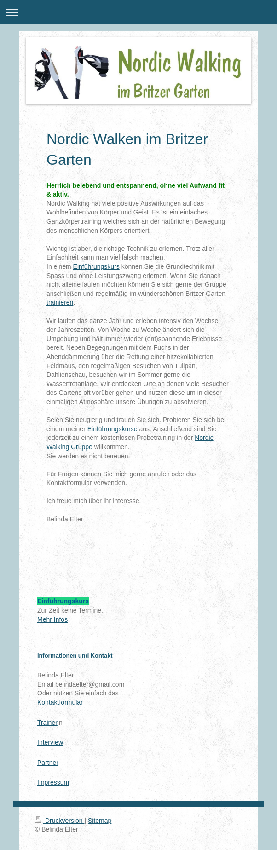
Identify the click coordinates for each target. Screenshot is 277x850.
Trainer (47, 722)
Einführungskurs (96, 266)
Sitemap (99, 820)
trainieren (59, 302)
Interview (50, 742)
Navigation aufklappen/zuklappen (138, 12)
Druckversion (59, 820)
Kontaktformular (60, 702)
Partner (47, 762)
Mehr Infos (52, 619)
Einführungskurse (112, 429)
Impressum (53, 782)
